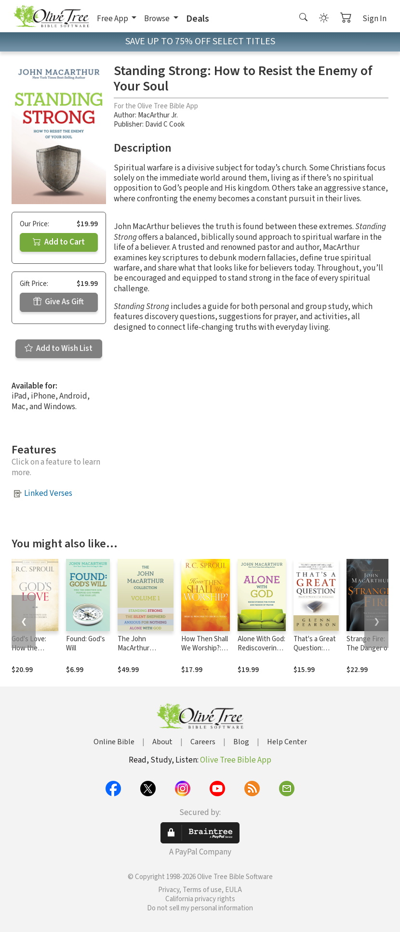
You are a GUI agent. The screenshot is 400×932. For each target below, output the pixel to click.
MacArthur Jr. (158, 115)
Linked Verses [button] (48, 493)
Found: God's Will (85, 643)
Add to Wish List (59, 348)
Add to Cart (59, 242)
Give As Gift (58, 302)
